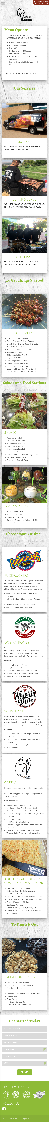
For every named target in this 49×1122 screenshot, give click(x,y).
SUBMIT (24, 1072)
